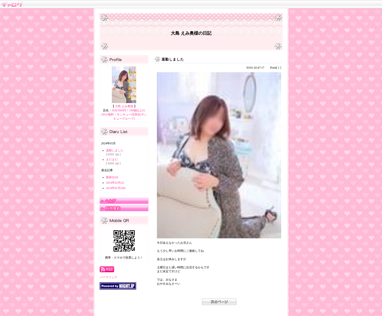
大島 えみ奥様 (124, 106)
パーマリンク (108, 277)
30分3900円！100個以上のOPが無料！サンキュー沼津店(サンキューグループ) (124, 114)
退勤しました (115, 150)
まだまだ (112, 159)
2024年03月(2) (115, 182)
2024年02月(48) (115, 188)
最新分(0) (112, 177)
